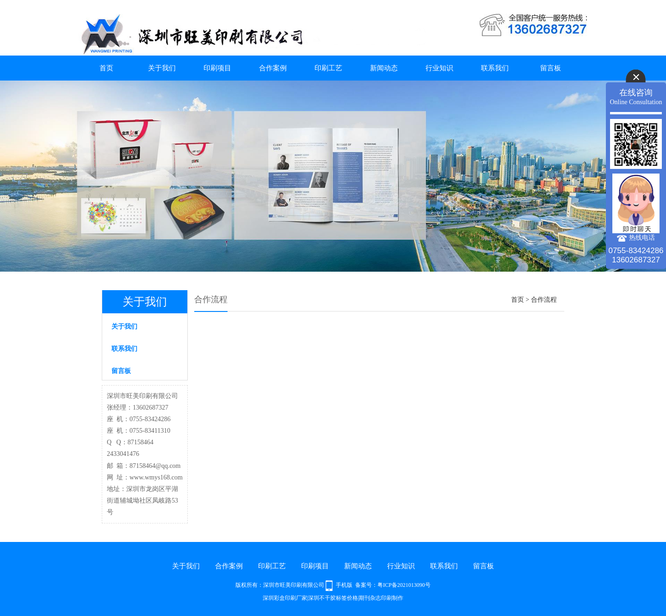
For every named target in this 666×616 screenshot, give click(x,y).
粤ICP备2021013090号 (404, 585)
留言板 (550, 68)
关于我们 (162, 68)
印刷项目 (217, 68)
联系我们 (495, 68)
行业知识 (439, 68)
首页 (106, 68)
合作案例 (273, 68)
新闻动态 (384, 68)
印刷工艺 (328, 68)
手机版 (344, 585)
